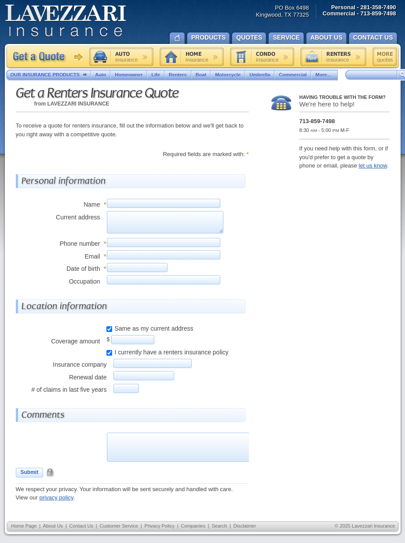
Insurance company (79, 364)
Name (92, 204)
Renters (177, 74)
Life (155, 74)
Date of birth (83, 268)
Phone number (80, 243)
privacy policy (56, 497)
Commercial (292, 74)
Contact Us (81, 525)
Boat (201, 74)
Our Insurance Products (51, 75)
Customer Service (118, 525)
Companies (193, 525)
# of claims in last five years (68, 389)
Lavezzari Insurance (65, 20)
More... (324, 74)
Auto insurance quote (121, 56)
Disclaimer (245, 525)
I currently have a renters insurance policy (172, 352)
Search (219, 525)
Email (92, 256)
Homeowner (128, 74)
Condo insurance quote (262, 56)
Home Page (23, 525)
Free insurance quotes (384, 56)
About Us (53, 525)
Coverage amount (75, 341)
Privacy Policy (159, 525)
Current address (78, 217)
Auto (100, 74)
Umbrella (259, 74)
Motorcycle (228, 74)
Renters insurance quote (333, 56)
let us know (373, 165)
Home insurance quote (192, 56)
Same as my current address (154, 328)
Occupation (84, 281)
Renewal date (88, 377)
